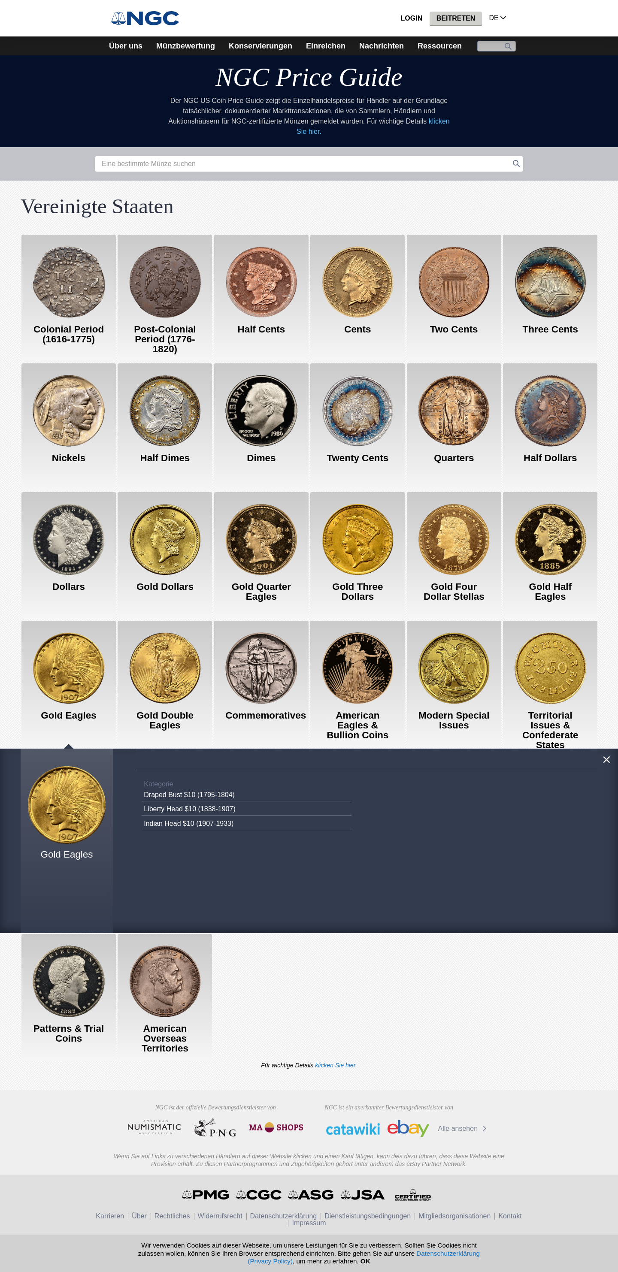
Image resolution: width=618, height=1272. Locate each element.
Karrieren (110, 1216)
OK (365, 1261)
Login (412, 18)
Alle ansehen (463, 1128)
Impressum (309, 1223)
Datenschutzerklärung (283, 1216)
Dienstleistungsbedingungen (367, 1216)
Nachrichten (381, 46)
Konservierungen (260, 46)
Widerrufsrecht (220, 1216)
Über (139, 1216)
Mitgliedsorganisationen (454, 1216)
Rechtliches (172, 1216)
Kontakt (509, 1216)
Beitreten (456, 18)
